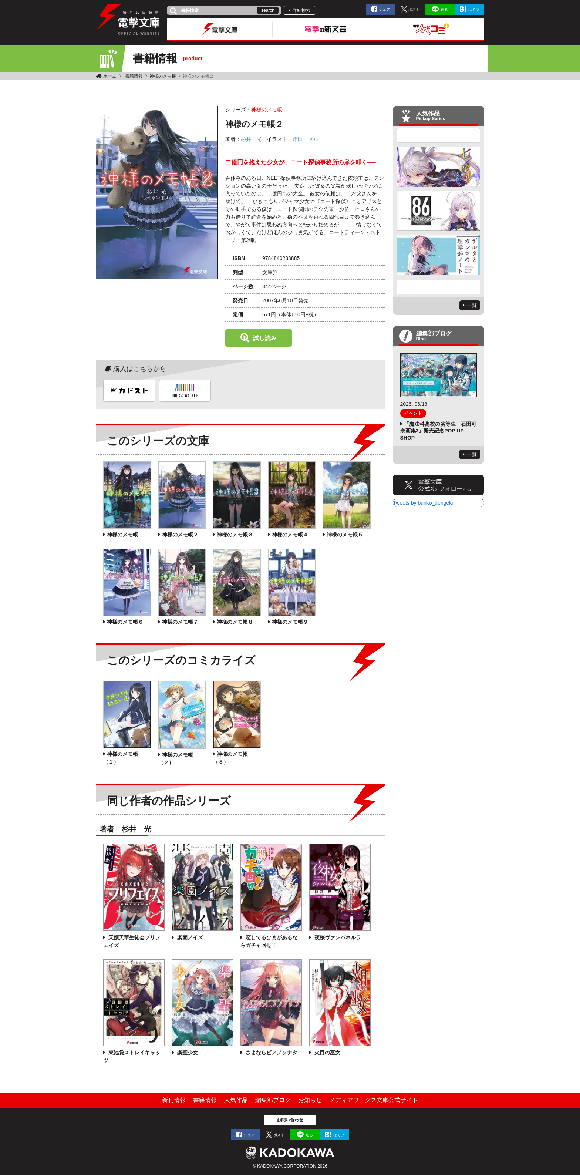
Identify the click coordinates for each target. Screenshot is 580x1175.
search (267, 10)
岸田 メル (305, 139)
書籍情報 (134, 76)
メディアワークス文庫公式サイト (373, 1100)
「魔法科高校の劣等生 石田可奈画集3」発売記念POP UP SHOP (438, 430)
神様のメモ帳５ (345, 535)
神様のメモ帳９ (290, 622)
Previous (439, 135)
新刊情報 (174, 1100)
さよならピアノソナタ (270, 1053)
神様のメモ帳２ (180, 535)
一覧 (471, 305)
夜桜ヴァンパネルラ (337, 937)
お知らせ (310, 1100)
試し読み (265, 338)
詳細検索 (301, 10)
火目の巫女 (326, 1053)
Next (439, 287)
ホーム (110, 76)
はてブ (473, 9)
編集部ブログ (273, 1100)
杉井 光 (251, 139)
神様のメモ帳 (162, 76)
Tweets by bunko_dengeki (423, 503)
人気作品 (236, 1100)
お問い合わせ (290, 1119)
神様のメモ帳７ (180, 622)
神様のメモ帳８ (235, 622)
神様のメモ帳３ (235, 535)
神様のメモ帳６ (125, 622)
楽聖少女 (187, 1053)
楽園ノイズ (189, 937)
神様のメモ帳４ (290, 535)
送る (444, 9)
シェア (384, 9)
